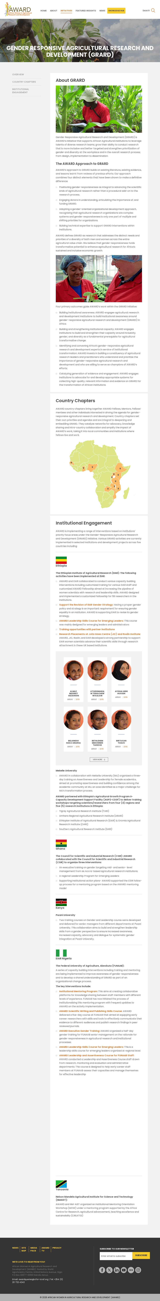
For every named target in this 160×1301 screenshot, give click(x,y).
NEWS (102, 11)
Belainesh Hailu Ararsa (73, 742)
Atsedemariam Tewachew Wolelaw (97, 693)
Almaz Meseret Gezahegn (73, 693)
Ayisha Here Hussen (121, 692)
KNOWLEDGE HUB (116, 10)
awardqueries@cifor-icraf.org (34, 1279)
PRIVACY (56, 1247)
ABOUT (53, 11)
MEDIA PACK (33, 1249)
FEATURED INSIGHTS (86, 11)
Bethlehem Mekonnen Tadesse (97, 743)
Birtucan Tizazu (121, 742)
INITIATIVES (66, 11)
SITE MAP (23, 1249)
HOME (44, 11)
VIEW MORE (97, 759)
